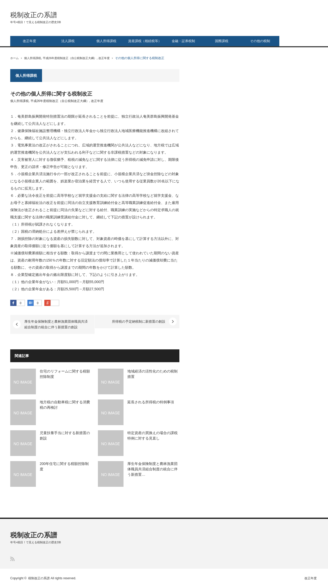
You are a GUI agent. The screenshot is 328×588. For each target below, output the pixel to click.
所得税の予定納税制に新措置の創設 (138, 321)
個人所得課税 (106, 41)
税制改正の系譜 (33, 15)
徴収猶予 (57, 159)
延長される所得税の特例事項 (150, 402)
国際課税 (221, 41)
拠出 (56, 275)
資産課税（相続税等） (144, 41)
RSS (12, 559)
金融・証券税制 (183, 41)
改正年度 (29, 41)
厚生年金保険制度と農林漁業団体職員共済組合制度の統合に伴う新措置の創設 (56, 324)
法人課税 (68, 41)
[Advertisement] (279, 146)
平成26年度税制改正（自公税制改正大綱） (74, 58)
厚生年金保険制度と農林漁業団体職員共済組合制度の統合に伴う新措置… (152, 469)
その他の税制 (260, 41)
